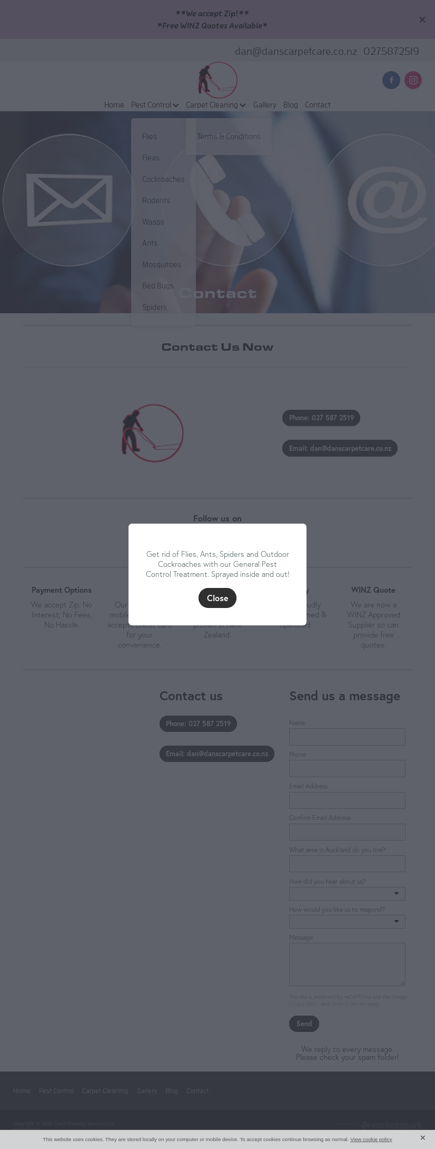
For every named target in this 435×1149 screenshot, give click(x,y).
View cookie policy (371, 1139)
